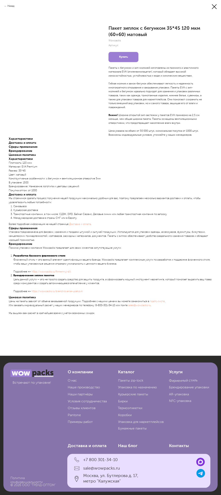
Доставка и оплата (80, 224)
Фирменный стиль (183, 381)
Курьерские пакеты (133, 394)
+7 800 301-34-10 (100, 460)
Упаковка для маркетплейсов (141, 422)
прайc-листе (157, 301)
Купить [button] (123, 57)
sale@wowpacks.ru (101, 468)
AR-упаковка (179, 394)
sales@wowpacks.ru (139, 305)
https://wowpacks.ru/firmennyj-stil (51, 272)
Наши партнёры (80, 394)
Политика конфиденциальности (26, 480)
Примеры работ (80, 422)
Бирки (123, 401)
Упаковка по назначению (137, 387)
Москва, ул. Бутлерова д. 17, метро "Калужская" (110, 478)
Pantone (74, 415)
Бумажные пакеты (132, 428)
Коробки (125, 415)
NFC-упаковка (180, 401)
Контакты (179, 446)
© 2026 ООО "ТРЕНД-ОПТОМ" (33, 485)
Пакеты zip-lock (130, 380)
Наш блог (127, 446)
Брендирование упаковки (189, 387)
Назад (10, 6)
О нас (72, 380)
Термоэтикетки (130, 408)
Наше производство (84, 387)
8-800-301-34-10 (105, 305)
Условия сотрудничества (87, 401)
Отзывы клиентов (82, 408)
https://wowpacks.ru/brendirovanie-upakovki (57, 291)
